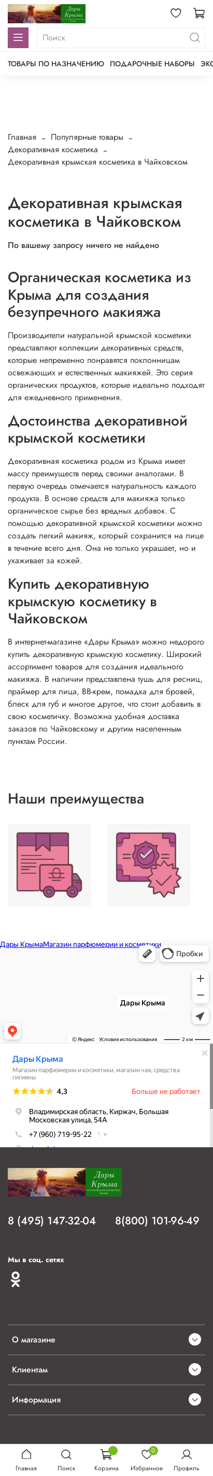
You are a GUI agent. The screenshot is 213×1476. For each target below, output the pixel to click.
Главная (22, 137)
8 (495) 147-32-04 (52, 1221)
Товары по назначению (56, 64)
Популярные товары (87, 137)
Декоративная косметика (53, 149)
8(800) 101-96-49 (157, 1221)
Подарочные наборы (152, 64)
